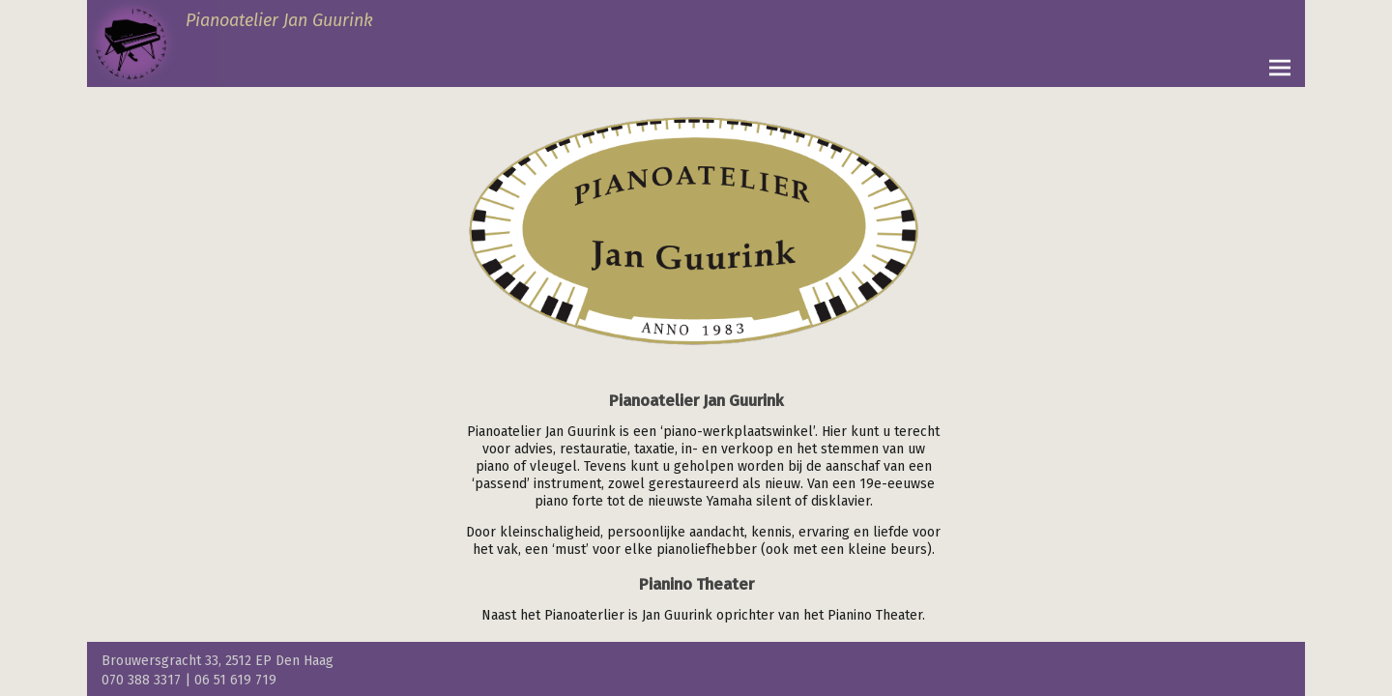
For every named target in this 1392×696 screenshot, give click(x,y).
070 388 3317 (141, 680)
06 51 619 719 (235, 680)
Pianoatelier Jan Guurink (279, 20)
